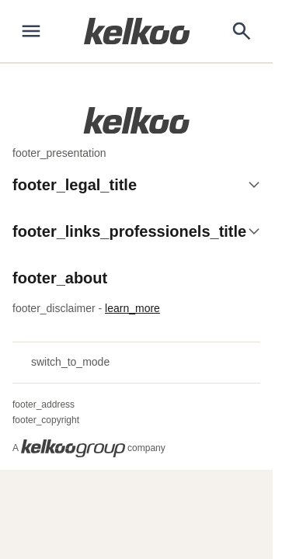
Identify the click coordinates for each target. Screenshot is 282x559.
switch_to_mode (61, 362)
